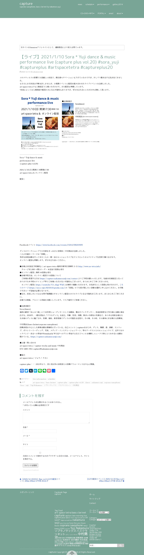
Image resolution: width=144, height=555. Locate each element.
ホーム (92, 494)
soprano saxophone (112, 382)
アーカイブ (93, 512)
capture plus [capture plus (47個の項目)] (60, 517)
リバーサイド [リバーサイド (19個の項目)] (73, 535)
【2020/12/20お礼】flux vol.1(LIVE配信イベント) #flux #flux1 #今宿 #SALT (40, 480)
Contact (92, 503)
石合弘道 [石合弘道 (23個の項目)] (59, 544)
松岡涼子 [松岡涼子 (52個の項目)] (67, 539)
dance (87, 382)
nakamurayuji (37, 72)
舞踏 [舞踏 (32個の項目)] (86, 544)
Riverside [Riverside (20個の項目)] (66, 523)
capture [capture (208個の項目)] (59, 515)
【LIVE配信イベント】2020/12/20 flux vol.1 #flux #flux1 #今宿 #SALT (105, 480)
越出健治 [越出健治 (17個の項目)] (77, 545)
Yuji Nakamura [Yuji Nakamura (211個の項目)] (79, 528)
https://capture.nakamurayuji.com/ (46, 337)
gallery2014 (118, 4)
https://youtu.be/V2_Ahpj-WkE (50, 285)
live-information (39, 379)
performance (102, 4)
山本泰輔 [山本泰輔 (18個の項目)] (57, 540)
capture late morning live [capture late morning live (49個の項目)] (76, 515)
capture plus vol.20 (76, 382)
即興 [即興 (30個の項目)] (73, 538)
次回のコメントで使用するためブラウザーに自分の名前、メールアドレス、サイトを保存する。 (56, 457)
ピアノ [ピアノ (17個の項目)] (68, 534)
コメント (26, 410)
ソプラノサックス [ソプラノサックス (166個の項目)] (65, 531)
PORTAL (101, 13)
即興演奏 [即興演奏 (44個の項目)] (79, 537)
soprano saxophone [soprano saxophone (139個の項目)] (71, 525)
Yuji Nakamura (36, 385)
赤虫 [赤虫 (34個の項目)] (73, 545)
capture (58, 494)
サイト (25, 444)
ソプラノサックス (50, 385)
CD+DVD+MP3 (87, 13)
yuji (27, 385)
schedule (89, 4)
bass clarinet (51, 382)
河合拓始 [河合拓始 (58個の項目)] (84, 539)
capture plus (62, 382)
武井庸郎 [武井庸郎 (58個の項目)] (75, 539)
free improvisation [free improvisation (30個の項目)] (78, 518)
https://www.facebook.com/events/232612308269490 (59, 245)
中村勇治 (76, 385)
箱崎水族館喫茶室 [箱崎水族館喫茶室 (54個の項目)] (77, 543)
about (119, 13)
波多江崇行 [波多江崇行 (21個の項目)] (78, 542)
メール (26, 436)
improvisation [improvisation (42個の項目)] (66, 520)
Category (93, 519)
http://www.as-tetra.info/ (89, 266)
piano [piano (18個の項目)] (61, 523)
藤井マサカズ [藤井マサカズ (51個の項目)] (60, 545)
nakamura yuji (97, 382)
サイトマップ (94, 499)
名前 (25, 427)
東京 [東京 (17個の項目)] (61, 540)
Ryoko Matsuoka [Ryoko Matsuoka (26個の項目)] (74, 523)
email (111, 13)
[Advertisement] (31, 504)
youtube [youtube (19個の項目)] (67, 529)
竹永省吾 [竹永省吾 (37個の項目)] (65, 543)
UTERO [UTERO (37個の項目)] (62, 528)
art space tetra (38, 382)
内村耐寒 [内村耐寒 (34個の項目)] (68, 538)
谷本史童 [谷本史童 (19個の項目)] (68, 546)
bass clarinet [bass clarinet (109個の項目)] (79, 512)
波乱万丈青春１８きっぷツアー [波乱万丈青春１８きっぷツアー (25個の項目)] (65, 542)
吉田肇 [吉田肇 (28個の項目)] (85, 538)
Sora (22, 385)
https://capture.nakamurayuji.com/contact (59, 279)
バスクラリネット (64, 385)
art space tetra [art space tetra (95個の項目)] (63, 512)
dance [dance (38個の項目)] (68, 517)
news (80, 4)
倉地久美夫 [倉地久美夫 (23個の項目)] (61, 538)
